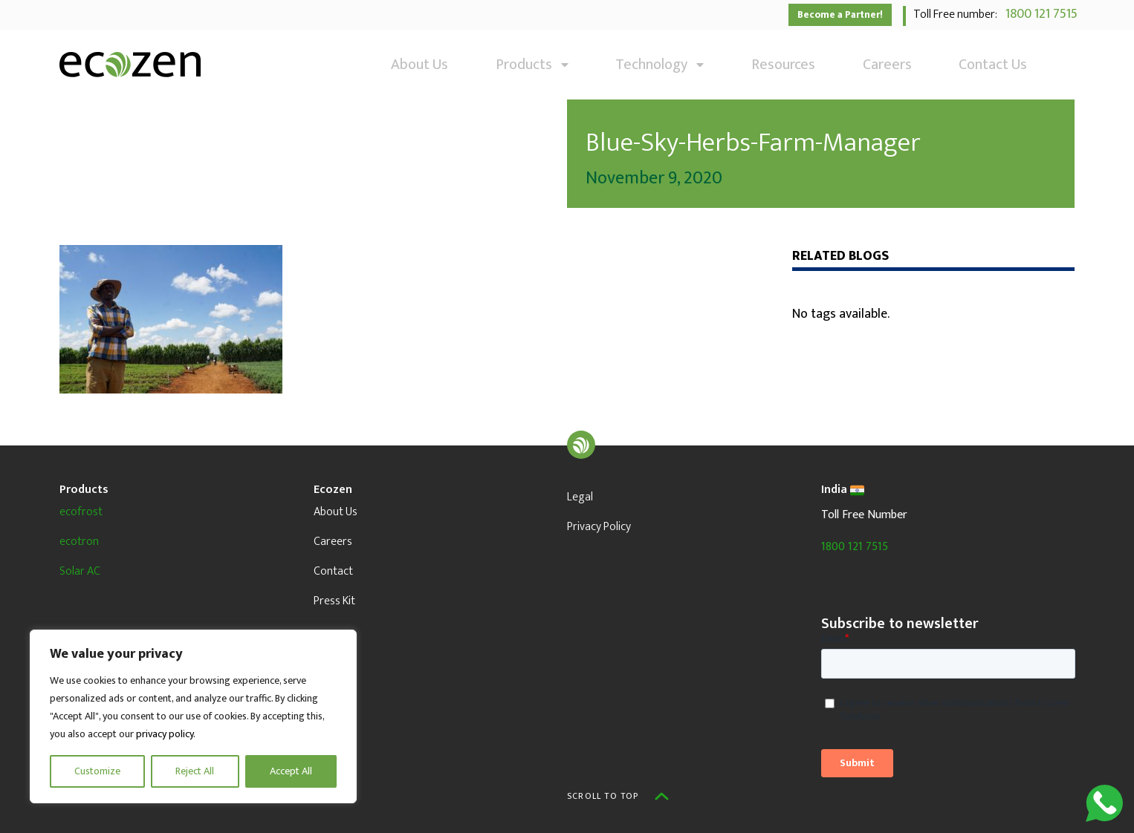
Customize (97, 771)
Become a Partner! (840, 15)
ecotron (79, 542)
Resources (783, 64)
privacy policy (164, 733)
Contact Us (993, 64)
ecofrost (81, 512)
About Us (419, 64)
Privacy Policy (599, 527)
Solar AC (79, 571)
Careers (887, 64)
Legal (580, 497)
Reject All (194, 771)
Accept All (291, 771)
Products (532, 64)
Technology (659, 64)
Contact (333, 571)
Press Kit (334, 601)
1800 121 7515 (1038, 14)
